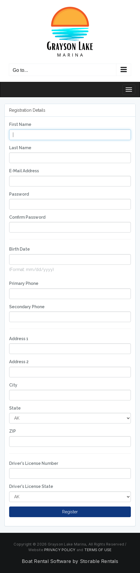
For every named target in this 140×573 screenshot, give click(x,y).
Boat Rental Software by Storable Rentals (70, 561)
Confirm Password (27, 217)
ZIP (12, 431)
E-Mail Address (24, 170)
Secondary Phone (27, 306)
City (13, 385)
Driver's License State (31, 486)
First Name (20, 124)
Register (70, 511)
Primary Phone (23, 283)
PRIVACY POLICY (59, 550)
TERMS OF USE (98, 550)
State (15, 408)
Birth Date (19, 249)
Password (19, 194)
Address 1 (18, 338)
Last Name (20, 147)
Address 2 (19, 361)
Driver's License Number (33, 463)
